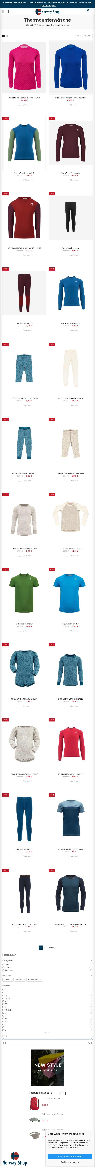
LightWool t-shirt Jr (24, 624)
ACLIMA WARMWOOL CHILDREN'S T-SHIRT (24, 248)
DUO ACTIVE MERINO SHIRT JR (71, 548)
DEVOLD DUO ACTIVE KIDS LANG (24, 924)
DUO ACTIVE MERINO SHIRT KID (24, 548)
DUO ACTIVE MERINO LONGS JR (70, 398)
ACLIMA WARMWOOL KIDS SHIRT (71, 774)
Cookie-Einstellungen (70, 1162)
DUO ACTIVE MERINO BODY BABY (24, 699)
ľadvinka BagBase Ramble (52, 1114)
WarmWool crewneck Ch (24, 173)
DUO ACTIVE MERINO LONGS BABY (24, 398)
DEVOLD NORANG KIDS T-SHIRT (70, 849)
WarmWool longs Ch (24, 323)
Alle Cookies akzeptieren (69, 1156)
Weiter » (52, 947)
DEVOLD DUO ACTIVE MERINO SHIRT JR (70, 924)
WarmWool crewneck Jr (71, 173)
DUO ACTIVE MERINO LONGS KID (24, 473)
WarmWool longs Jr (70, 248)
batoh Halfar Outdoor (51, 1098)
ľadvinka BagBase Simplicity (53, 1130)
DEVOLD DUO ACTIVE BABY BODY (24, 774)
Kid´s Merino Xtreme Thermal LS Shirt (24, 98)
